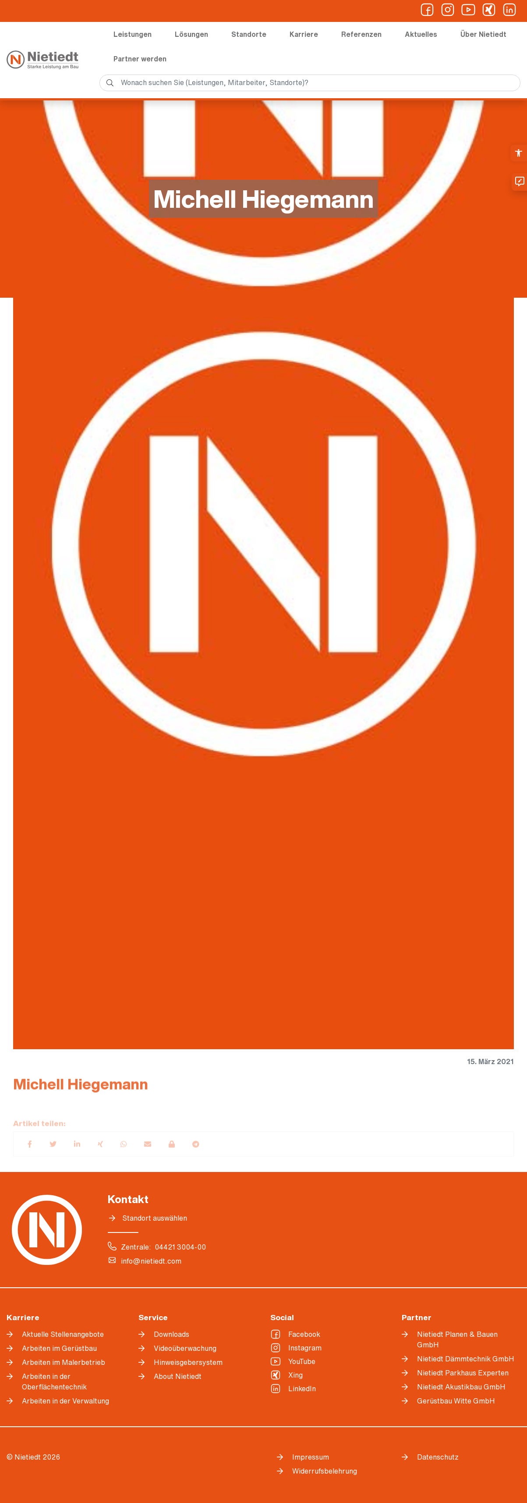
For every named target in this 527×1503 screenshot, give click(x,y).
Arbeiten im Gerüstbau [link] (59, 1348)
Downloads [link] (171, 1334)
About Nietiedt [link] (178, 1376)
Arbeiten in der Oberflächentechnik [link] (54, 1381)
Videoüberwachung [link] (185, 1348)
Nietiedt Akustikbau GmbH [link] (461, 1386)
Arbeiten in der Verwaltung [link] (65, 1400)
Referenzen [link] (361, 34)
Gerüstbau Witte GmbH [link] (456, 1400)
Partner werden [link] (139, 58)
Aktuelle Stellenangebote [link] (63, 1334)
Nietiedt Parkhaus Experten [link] (463, 1372)
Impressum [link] (310, 1456)
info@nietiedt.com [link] (151, 1260)
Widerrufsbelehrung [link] (324, 1471)
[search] (309, 83)
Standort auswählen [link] (154, 1218)
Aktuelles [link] (421, 34)
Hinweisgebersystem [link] (188, 1362)
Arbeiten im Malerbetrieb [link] (63, 1362)
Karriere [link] (304, 34)
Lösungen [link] (191, 34)
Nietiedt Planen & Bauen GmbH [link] (457, 1339)
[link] (518, 153)
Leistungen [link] (132, 34)
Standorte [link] (248, 34)
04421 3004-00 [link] (180, 1246)
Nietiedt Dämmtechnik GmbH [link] (465, 1358)
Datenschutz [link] (438, 1456)
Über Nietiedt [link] (483, 34)
